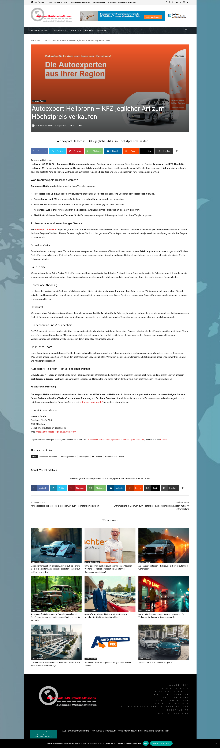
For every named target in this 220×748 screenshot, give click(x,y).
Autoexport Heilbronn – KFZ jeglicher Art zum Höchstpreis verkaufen (116, 440)
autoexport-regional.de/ (91, 402)
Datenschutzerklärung (161, 743)
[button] (185, 30)
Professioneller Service (114, 456)
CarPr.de (163, 440)
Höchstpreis (84, 456)
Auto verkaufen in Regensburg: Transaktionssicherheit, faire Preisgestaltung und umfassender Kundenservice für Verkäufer (55, 617)
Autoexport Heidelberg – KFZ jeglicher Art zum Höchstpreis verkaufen (65, 506)
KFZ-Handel (97, 456)
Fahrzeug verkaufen (68, 456)
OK (145, 743)
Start (33, 40)
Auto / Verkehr (37, 562)
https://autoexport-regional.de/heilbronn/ (56, 431)
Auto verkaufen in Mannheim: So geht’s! (155, 662)
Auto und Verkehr (44, 40)
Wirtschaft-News (45, 125)
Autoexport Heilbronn (48, 456)
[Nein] (216, 743)
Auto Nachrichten (92, 562)
